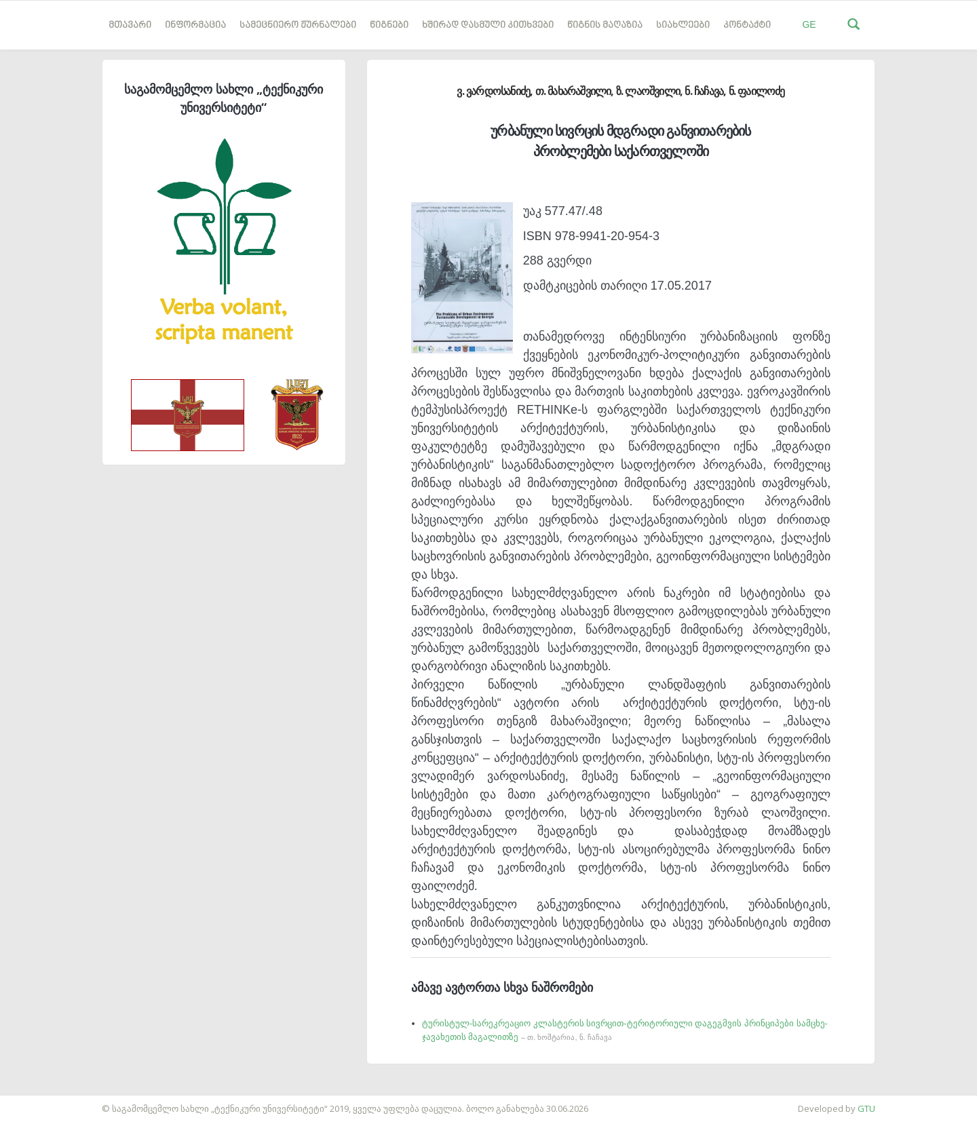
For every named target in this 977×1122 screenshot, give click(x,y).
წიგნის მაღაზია (605, 25)
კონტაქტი (747, 25)
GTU (866, 1108)
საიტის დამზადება (40, 1102)
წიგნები (389, 25)
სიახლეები (683, 25)
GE (809, 24)
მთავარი (130, 25)
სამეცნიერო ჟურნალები (298, 25)
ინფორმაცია (195, 25)
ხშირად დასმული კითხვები (488, 25)
